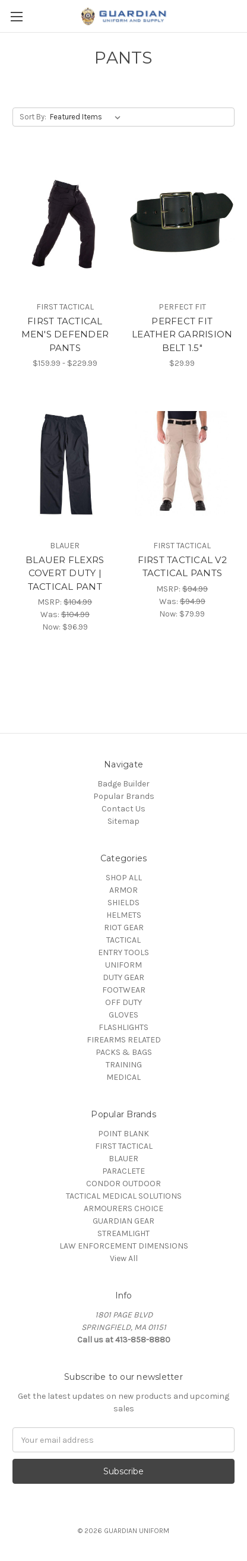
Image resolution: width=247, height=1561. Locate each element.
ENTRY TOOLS (123, 952)
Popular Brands (123, 796)
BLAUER (123, 1159)
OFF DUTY (123, 1002)
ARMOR (123, 890)
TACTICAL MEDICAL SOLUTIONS (124, 1196)
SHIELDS (123, 903)
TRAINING (124, 1065)
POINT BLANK (123, 1134)
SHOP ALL (124, 878)
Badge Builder (123, 784)
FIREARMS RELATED (124, 1040)
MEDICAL (123, 1077)
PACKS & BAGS (124, 1052)
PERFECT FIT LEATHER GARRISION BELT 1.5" (182, 334)
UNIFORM (123, 965)
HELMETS (123, 915)
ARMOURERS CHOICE (123, 1208)
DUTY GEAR (123, 977)
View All (124, 1258)
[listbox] (87, 117)
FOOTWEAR (123, 990)
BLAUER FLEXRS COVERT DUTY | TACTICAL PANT (65, 573)
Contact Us (123, 809)
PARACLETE (123, 1171)
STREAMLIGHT (123, 1233)
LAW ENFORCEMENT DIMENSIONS (123, 1246)
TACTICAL (123, 940)
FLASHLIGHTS (123, 1027)
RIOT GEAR (124, 927)
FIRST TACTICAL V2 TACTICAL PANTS (182, 566)
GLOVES (123, 1015)
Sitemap (123, 821)
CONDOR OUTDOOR (123, 1183)
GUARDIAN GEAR (123, 1221)
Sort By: (33, 116)
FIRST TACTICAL (124, 1146)
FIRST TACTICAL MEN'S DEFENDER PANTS (65, 334)
